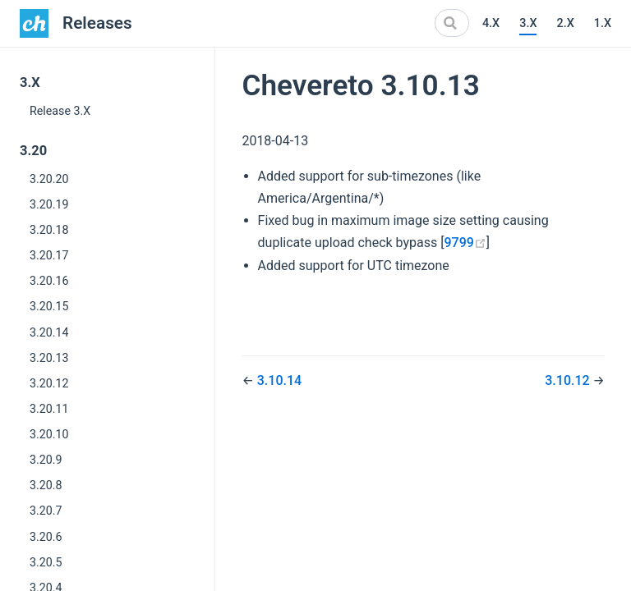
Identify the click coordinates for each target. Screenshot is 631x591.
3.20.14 (49, 332)
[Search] (452, 23)
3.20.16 (49, 280)
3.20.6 (46, 536)
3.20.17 (49, 255)
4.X (491, 23)
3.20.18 (49, 229)
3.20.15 (49, 306)
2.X (564, 23)
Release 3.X (60, 110)
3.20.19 (49, 204)
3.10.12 (568, 380)
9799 (465, 242)
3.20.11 (49, 408)
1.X (602, 23)
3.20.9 (46, 459)
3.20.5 (46, 562)
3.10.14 (279, 380)
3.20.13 (49, 357)
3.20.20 (49, 179)
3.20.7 (46, 510)
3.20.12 (49, 383)
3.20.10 (49, 434)
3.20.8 (46, 485)
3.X (528, 23)
